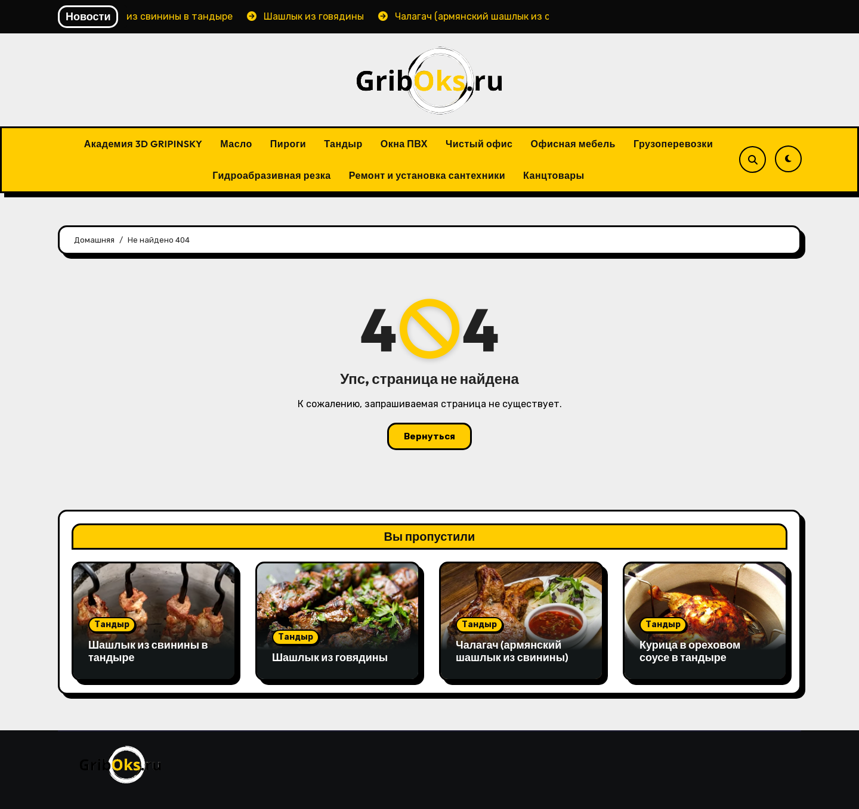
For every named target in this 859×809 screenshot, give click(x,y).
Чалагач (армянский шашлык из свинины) (512, 651)
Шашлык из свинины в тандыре (148, 651)
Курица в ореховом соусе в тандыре (689, 651)
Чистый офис (479, 144)
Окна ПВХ (404, 144)
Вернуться (429, 436)
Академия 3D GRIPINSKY (143, 144)
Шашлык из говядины (330, 657)
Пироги (288, 144)
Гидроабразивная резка (271, 175)
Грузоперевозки (673, 144)
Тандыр (343, 144)
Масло (236, 144)
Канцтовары (554, 175)
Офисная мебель (573, 144)
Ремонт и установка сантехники (427, 175)
